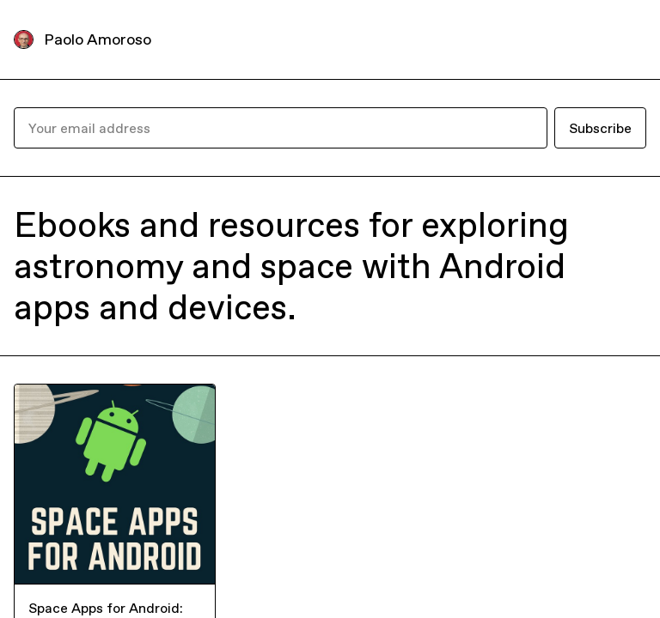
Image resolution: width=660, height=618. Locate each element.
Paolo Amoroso (97, 39)
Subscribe (600, 127)
